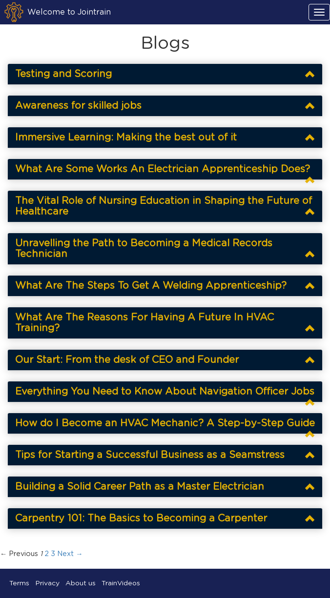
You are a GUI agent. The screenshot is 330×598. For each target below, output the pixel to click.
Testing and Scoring (63, 74)
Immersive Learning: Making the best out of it (126, 137)
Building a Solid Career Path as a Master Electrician (139, 487)
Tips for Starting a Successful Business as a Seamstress (150, 455)
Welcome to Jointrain (69, 12)
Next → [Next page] (69, 554)
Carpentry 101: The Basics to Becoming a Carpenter (141, 518)
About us (80, 583)
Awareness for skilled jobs (78, 106)
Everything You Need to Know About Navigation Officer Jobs (164, 392)
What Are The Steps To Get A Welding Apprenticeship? (151, 286)
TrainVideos (121, 583)
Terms (19, 583)
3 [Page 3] (53, 554)
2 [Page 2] (46, 554)
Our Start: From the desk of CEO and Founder (127, 360)
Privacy (47, 583)
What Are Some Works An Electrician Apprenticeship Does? (162, 169)
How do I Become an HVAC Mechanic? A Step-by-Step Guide (165, 423)
